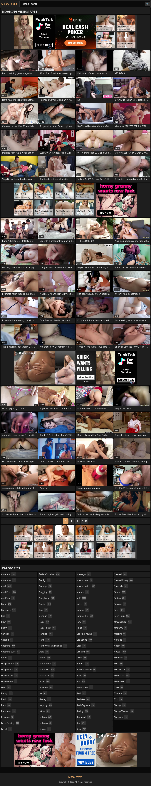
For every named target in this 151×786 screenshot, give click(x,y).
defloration (9, 675)
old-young (84, 640)
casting (7, 640)
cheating (8, 646)
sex (81, 723)
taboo (120, 592)
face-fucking (10, 723)
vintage (120, 640)
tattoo (120, 598)
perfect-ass (85, 687)
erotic (6, 699)
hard (44, 640)
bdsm (6, 628)
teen (119, 610)
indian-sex (47, 669)
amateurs (8, 580)
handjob (46, 634)
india (44, 652)
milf (81, 598)
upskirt (120, 634)
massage (84, 574)
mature (83, 592)
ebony (7, 693)
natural (83, 610)
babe (6, 604)
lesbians (45, 723)
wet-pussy (122, 669)
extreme (7, 717)
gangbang (47, 598)
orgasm (83, 652)
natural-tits (85, 616)
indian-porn (47, 664)
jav (43, 693)
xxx (118, 699)
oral (81, 646)
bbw (6, 622)
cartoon (7, 634)
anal (6, 586)
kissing (45, 699)
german (45, 616)
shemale (121, 586)
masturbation (86, 586)
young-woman (124, 711)
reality (82, 711)
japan (44, 681)
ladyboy (45, 705)
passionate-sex (86, 669)
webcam (120, 658)
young (120, 705)
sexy (81, 729)
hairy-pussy (47, 628)
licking (45, 729)
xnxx (118, 687)
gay (43, 610)
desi (6, 687)
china (6, 658)
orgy (82, 658)
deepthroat (9, 669)
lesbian (45, 717)
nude (82, 628)
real (81, 693)
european (8, 711)
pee (81, 681)
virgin (119, 646)
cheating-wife (10, 652)
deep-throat (10, 664)
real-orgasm (86, 705)
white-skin (122, 681)
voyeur (120, 652)
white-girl (122, 675)
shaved (120, 574)
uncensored (123, 622)
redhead (84, 717)
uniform (120, 628)
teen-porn (122, 616)
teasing (120, 604)
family (45, 580)
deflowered (9, 681)
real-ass (83, 699)
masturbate (85, 580)
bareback (8, 610)
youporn (121, 717)
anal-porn (8, 592)
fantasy (45, 586)
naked (82, 604)
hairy (44, 622)
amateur (8, 574)
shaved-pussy (123, 580)
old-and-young (87, 634)
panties (83, 664)
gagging (45, 592)
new (81, 622)
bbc (5, 616)
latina (44, 711)
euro (6, 705)
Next (84, 521)
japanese (46, 687)
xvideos (120, 693)
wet (118, 664)
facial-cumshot (49, 574)
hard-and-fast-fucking (53, 646)
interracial (46, 675)
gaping (45, 604)
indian (45, 658)
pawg (81, 675)
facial (6, 729)
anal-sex (8, 598)
